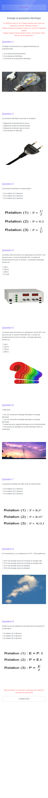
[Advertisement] (17, 719)
